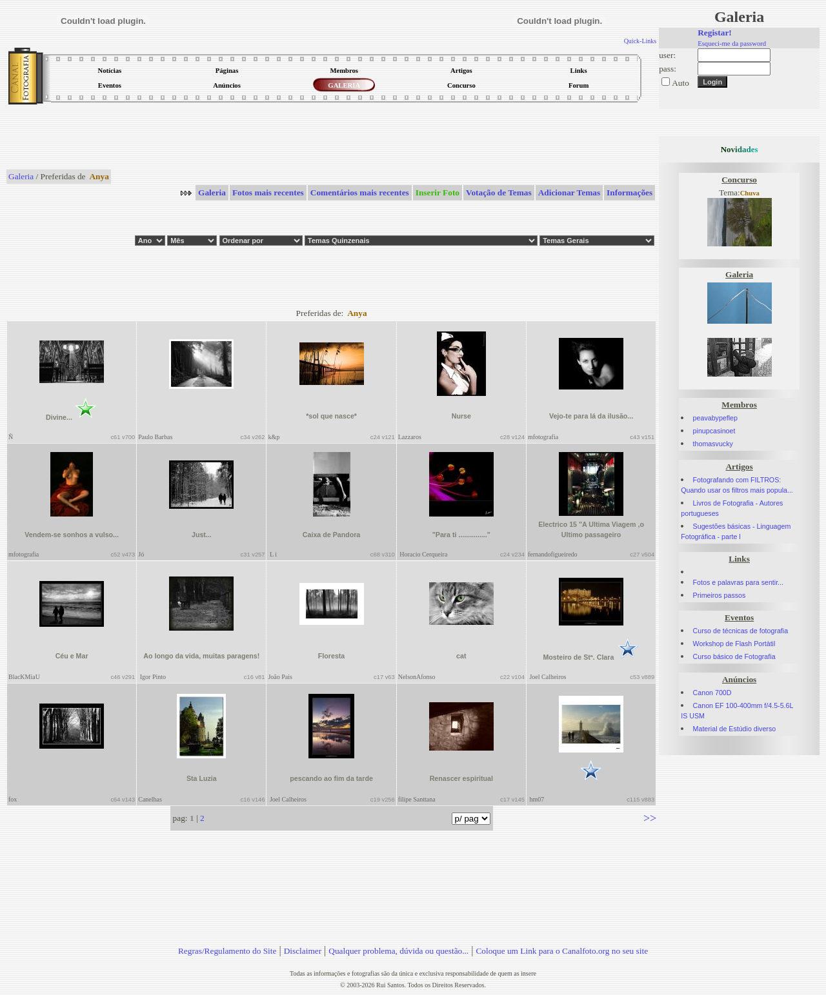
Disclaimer (302, 951)
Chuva (750, 193)
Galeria (21, 176)
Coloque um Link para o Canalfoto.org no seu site (562, 951)
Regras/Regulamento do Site (227, 951)
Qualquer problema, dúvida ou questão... (398, 951)
